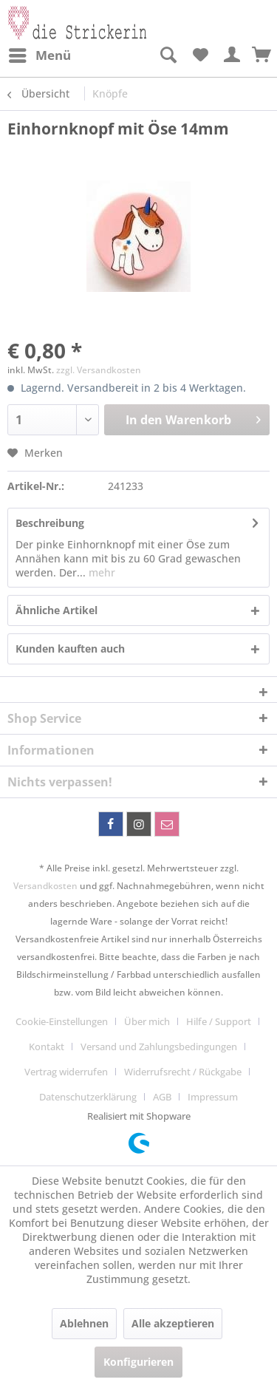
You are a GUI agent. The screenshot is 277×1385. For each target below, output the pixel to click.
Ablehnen (84, 1323)
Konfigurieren (138, 1362)
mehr (100, 572)
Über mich (147, 1021)
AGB (162, 1096)
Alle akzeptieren (172, 1323)
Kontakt (46, 1046)
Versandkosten (45, 885)
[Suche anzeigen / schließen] (167, 55)
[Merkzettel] (200, 55)
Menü (40, 54)
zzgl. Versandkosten (98, 370)
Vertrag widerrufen (66, 1071)
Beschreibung (50, 523)
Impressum (213, 1096)
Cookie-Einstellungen (62, 1021)
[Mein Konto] (232, 55)
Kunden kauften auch (70, 649)
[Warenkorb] (262, 55)
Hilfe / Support (218, 1021)
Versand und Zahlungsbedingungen (159, 1046)
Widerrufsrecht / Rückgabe (183, 1071)
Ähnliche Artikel (57, 610)
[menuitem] (39, 55)
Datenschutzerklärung (88, 1096)
